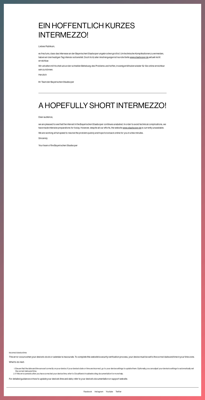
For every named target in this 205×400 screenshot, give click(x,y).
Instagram (99, 392)
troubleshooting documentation (98, 374)
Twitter (119, 392)
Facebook (88, 392)
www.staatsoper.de (139, 57)
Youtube (109, 392)
